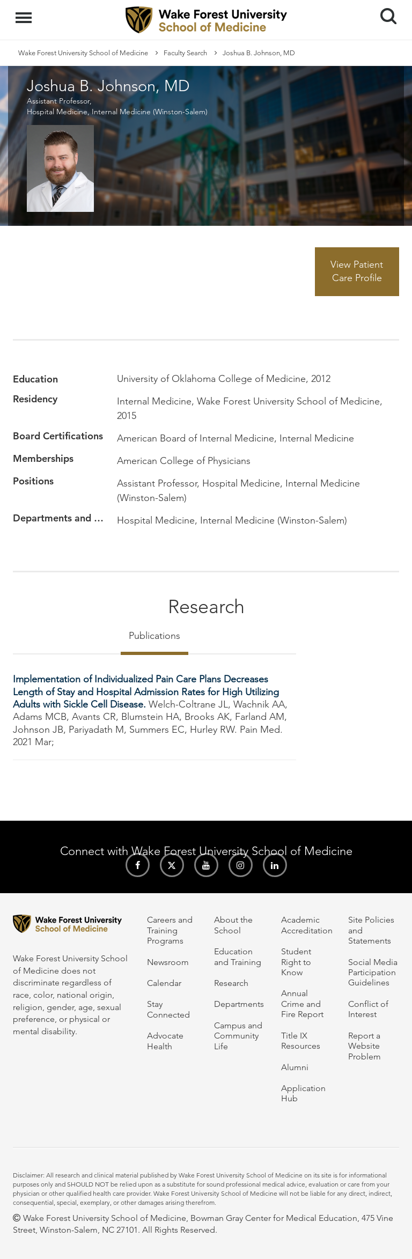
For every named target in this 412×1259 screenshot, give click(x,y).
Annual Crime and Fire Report (302, 1003)
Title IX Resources (300, 1040)
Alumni (294, 1067)
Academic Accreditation (307, 925)
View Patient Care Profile (356, 271)
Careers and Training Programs (170, 930)
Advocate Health (165, 1040)
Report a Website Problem (364, 1046)
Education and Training (237, 956)
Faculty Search (185, 53)
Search (384, 12)
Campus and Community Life (238, 1035)
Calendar (164, 983)
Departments (239, 1004)
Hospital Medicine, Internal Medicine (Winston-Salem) (117, 111)
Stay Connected (168, 1009)
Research (231, 983)
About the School (233, 925)
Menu (25, 12)
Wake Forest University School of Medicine (83, 53)
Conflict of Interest (368, 1009)
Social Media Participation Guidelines (373, 972)
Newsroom (168, 962)
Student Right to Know (296, 961)
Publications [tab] (154, 636)
